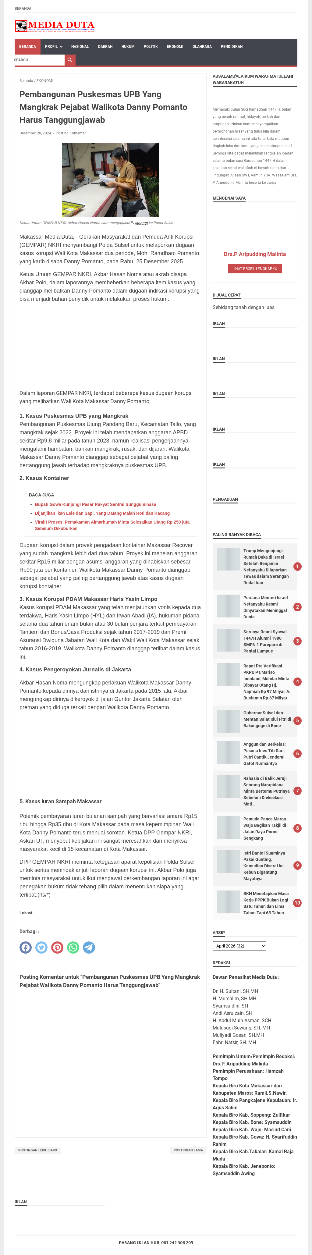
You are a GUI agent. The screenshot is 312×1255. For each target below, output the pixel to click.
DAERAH (105, 46)
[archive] (239, 946)
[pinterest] (57, 947)
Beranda (23, 8)
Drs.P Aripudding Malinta (255, 254)
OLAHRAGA (202, 46)
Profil (51, 46)
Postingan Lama (188, 1150)
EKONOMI (175, 46)
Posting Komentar (71, 133)
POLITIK (151, 46)
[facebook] (26, 947)
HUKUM (128, 46)
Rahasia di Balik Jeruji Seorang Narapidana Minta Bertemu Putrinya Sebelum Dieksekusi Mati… (266, 791)
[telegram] (89, 947)
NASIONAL (80, 46)
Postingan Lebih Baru (37, 1150)
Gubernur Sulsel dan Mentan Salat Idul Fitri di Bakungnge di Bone (267, 719)
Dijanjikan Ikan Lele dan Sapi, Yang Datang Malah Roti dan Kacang (102, 513)
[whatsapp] (73, 947)
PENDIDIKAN (232, 46)
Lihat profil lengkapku (254, 269)
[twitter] (41, 947)
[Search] (38, 60)
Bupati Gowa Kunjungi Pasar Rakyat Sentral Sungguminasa (95, 504)
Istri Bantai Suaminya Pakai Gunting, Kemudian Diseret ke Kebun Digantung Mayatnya (264, 866)
